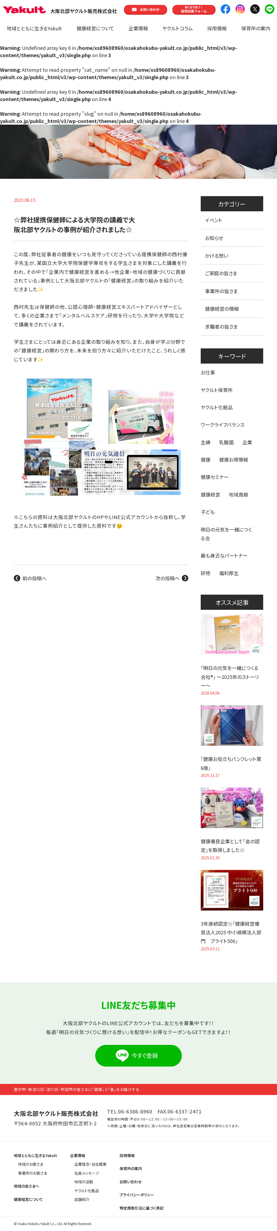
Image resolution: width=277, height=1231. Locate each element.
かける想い (216, 255)
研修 (205, 572)
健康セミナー (215, 476)
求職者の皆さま (221, 326)
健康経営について (95, 28)
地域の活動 (83, 1181)
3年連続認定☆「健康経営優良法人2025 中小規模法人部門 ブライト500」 (231, 932)
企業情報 (138, 28)
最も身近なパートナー (224, 555)
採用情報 (217, 28)
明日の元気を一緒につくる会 (226, 534)
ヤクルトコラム (177, 28)
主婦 (205, 442)
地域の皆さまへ (26, 1186)
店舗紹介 (82, 1199)
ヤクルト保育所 (217, 389)
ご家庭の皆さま (221, 273)
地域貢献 (238, 494)
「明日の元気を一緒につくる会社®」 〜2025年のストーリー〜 (230, 676)
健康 (205, 459)
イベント (213, 219)
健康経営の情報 (222, 308)
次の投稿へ (168, 578)
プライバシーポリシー (137, 1194)
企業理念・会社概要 (90, 1164)
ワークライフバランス (223, 424)
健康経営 (210, 494)
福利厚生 (229, 572)
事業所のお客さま (32, 1173)
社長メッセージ (86, 1173)
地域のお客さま (30, 1164)
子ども (208, 511)
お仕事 (208, 372)
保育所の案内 (255, 28)
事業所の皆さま (221, 290)
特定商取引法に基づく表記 (142, 1208)
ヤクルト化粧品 (217, 407)
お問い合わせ (130, 1181)
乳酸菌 (226, 442)
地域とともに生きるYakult (34, 28)
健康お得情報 (233, 459)
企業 (247, 442)
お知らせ (214, 237)
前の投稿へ (34, 578)
